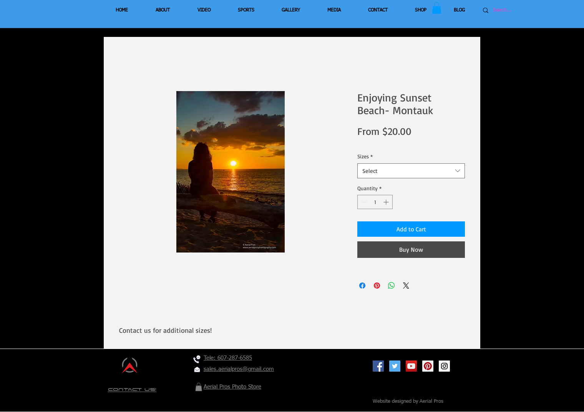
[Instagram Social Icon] (444, 366)
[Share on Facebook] (362, 285)
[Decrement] (363, 202)
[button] (436, 8)
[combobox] (411, 170)
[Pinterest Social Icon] (427, 366)
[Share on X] (406, 285)
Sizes (365, 156)
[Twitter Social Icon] (394, 366)
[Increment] (387, 202)
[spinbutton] (375, 202)
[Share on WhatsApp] (391, 285)
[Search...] (516, 10)
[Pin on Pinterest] (377, 285)
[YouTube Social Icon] (411, 366)
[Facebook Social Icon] (378, 366)
